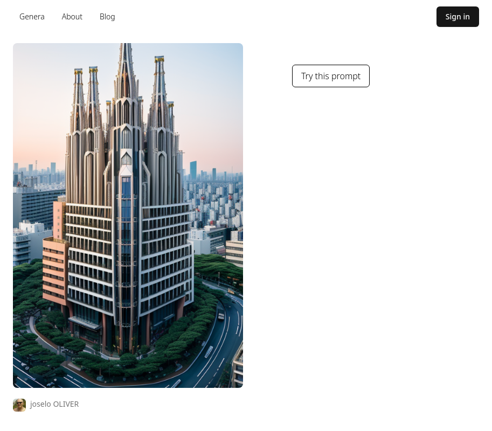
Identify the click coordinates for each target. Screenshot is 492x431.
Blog (107, 16)
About (72, 16)
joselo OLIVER (54, 404)
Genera (32, 16)
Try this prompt (331, 76)
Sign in (458, 16)
